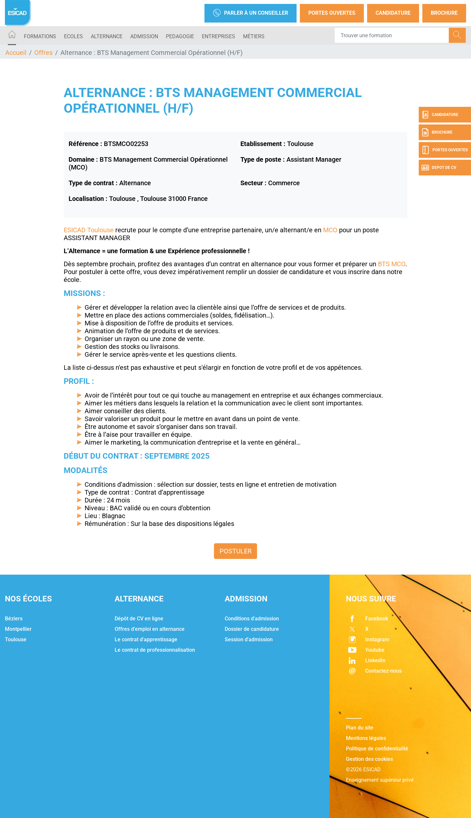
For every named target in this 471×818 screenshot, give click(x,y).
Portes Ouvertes (331, 13)
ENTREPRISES (218, 36)
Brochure (444, 13)
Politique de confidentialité (377, 748)
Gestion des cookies (369, 759)
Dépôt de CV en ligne (139, 618)
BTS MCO (390, 264)
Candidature (393, 13)
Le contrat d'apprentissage (146, 639)
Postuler (235, 551)
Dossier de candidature (252, 629)
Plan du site (359, 728)
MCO (330, 230)
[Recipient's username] (392, 35)
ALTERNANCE (106, 36)
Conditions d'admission (252, 618)
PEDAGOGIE (180, 36)
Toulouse (15, 639)
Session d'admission (249, 639)
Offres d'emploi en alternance (150, 629)
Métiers (254, 36)
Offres (43, 53)
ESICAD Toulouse (89, 230)
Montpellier (18, 629)
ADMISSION (144, 36)
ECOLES (73, 36)
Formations (40, 36)
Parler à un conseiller (250, 13)
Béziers (14, 618)
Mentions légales (366, 738)
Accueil (15, 53)
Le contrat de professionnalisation (155, 650)
